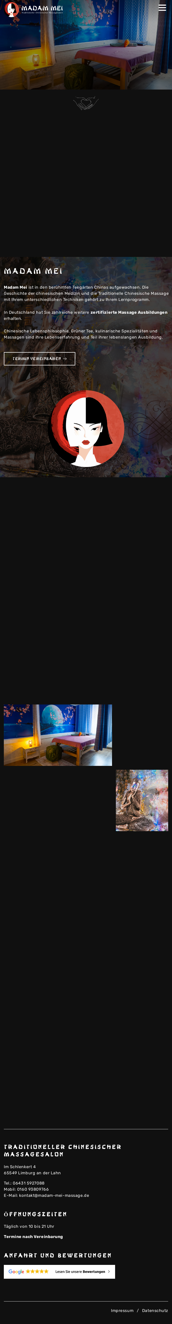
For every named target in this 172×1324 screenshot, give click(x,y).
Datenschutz (155, 1310)
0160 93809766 (33, 1189)
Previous (153, 82)
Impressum (122, 1310)
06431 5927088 (28, 1183)
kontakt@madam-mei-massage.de (54, 1195)
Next (161, 82)
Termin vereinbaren (40, 359)
